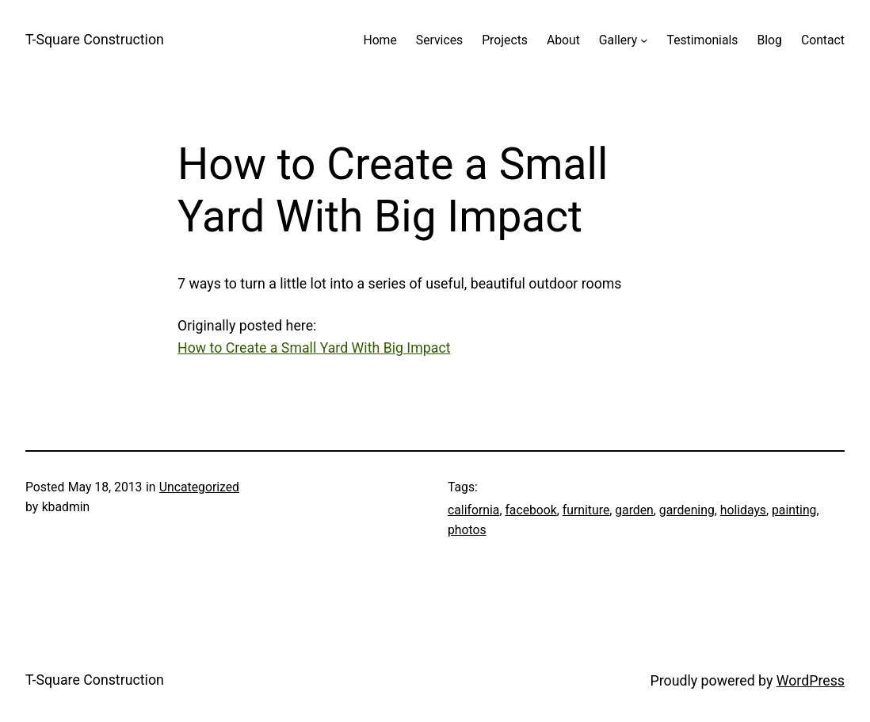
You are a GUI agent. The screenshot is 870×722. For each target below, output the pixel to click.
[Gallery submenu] (643, 40)
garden (634, 510)
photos (467, 529)
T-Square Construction (94, 40)
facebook (530, 510)
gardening (687, 510)
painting (794, 510)
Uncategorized (199, 487)
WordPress (811, 681)
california (473, 510)
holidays (743, 510)
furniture (586, 510)
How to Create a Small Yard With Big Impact (314, 348)
